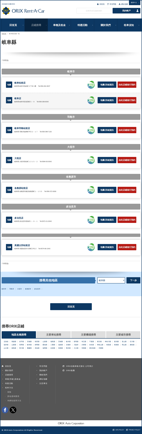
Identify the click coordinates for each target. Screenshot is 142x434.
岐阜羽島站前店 (22, 128)
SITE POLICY (120, 430)
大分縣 (76, 348)
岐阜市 (4, 289)
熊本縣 (68, 348)
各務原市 (28, 289)
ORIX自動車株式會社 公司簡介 (79, 366)
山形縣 (45, 341)
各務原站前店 (21, 188)
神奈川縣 (108, 341)
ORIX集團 (70, 370)
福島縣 (52, 341)
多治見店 (18, 218)
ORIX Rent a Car (23, 11)
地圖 (9, 85)
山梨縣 (14, 345)
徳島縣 (14, 348)
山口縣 (6, 348)
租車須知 (129, 25)
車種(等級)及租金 (13, 379)
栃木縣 (68, 341)
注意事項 (43, 383)
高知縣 (37, 348)
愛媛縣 (29, 348)
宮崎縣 (84, 348)
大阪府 (76, 345)
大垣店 (17, 158)
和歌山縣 (100, 345)
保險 (9, 392)
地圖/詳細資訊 (107, 84)
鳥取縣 (108, 345)
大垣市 (19, 289)
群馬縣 (76, 341)
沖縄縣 (101, 348)
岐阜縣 (29, 345)
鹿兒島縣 (92, 348)
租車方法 (9, 388)
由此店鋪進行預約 (127, 84)
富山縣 (124, 341)
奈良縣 (91, 345)
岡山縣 (124, 345)
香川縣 (21, 348)
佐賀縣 (52, 348)
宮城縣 (29, 341)
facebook (5, 410)
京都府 (68, 345)
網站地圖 (124, 4)
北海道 (6, 341)
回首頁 (102, 4)
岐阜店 (17, 98)
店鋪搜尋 (36, 25)
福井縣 (6, 345)
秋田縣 (37, 341)
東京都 (99, 341)
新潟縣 (116, 341)
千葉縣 (91, 341)
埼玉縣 (84, 341)
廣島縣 (132, 345)
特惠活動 (83, 25)
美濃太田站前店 (22, 245)
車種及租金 (59, 25)
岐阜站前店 (20, 83)
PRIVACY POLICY (134, 430)
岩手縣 (21, 341)
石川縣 (132, 341)
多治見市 (37, 289)
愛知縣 (45, 345)
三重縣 (52, 345)
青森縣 (14, 341)
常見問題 (113, 4)
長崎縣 (60, 348)
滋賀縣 (60, 345)
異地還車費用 (13, 396)
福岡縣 (45, 348)
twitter (13, 410)
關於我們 (106, 25)
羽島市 (11, 289)
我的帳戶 (126, 10)
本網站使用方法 (14, 401)
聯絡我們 (43, 375)
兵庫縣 (84, 345)
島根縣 (116, 345)
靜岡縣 (37, 345)
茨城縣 (60, 341)
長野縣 (21, 345)
